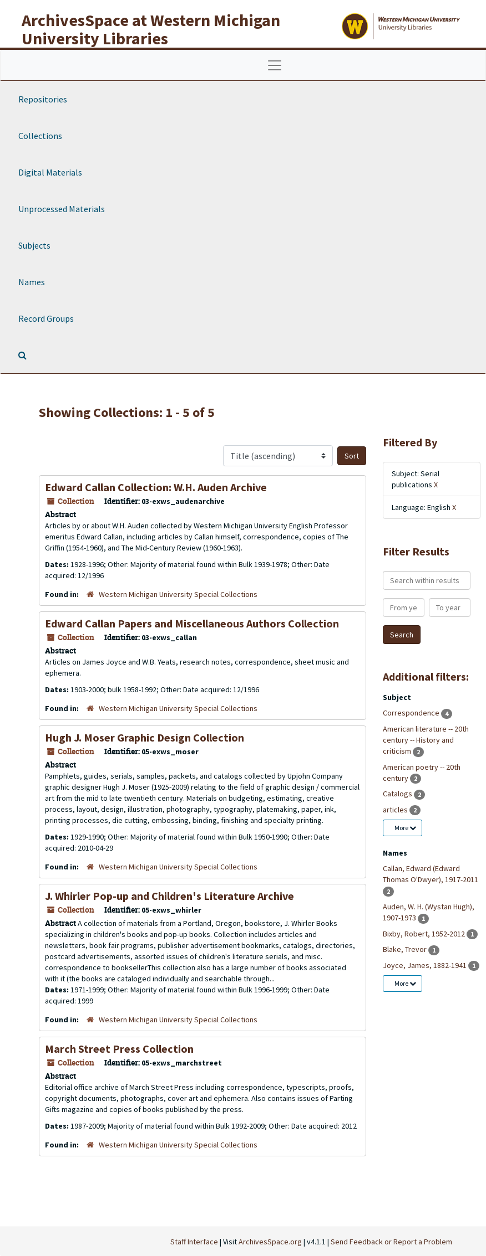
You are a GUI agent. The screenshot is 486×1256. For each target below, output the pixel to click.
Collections (40, 135)
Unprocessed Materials (61, 208)
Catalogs (398, 794)
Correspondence (412, 713)
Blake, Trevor (405, 949)
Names (31, 281)
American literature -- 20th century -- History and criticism (426, 740)
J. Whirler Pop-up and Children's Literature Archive (169, 896)
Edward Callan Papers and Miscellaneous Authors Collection (192, 623)
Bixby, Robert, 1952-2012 (425, 934)
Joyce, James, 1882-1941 (425, 965)
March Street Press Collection (119, 1049)
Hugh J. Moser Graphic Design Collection (144, 737)
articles (396, 810)
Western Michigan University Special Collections (178, 594)
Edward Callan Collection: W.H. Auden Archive (156, 487)
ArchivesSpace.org (270, 1242)
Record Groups (46, 318)
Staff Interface (194, 1242)
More (405, 827)
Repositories (42, 99)
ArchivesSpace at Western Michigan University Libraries (151, 29)
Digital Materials (50, 172)
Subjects (34, 245)
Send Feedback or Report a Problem (391, 1242)
